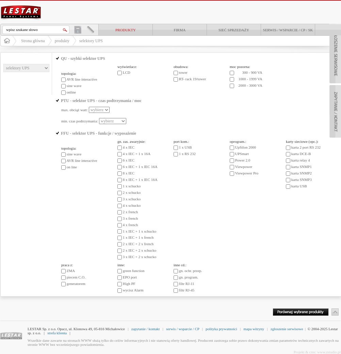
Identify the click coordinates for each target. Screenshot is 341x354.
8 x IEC (128, 173)
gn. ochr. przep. (190, 271)
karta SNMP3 (301, 180)
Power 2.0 (242, 160)
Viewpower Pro (247, 173)
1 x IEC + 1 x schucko (139, 231)
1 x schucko (132, 186)
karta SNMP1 (301, 167)
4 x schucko (132, 205)
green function (134, 271)
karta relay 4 (300, 160)
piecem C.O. (76, 277)
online (71, 92)
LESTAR (21, 5)
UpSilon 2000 (245, 147)
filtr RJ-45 (187, 290)
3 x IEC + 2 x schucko (139, 257)
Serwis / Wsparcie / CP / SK (288, 30)
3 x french (130, 218)
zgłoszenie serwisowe (287, 329)
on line (72, 167)
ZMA (71, 271)
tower (183, 72)
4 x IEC (128, 147)
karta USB (299, 186)
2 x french (130, 212)
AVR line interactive (81, 79)
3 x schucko (132, 199)
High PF (129, 284)
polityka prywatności (221, 329)
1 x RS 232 (187, 154)
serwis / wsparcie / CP (182, 329)
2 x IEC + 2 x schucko (139, 250)
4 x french (130, 225)
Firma (180, 30)
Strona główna (33, 40)
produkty (125, 30)
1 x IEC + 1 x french (138, 237)
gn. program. (188, 277)
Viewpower (244, 167)
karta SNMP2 (301, 173)
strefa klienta (57, 333)
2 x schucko (132, 192)
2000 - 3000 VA (250, 85)
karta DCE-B (301, 154)
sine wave (74, 86)
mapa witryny (253, 329)
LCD (126, 72)
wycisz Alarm (133, 290)
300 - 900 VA (252, 72)
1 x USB (185, 147)
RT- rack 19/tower (192, 79)
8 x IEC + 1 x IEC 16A (140, 180)
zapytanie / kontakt (145, 329)
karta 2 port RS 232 (306, 147)
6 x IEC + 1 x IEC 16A (140, 167)
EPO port (130, 277)
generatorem (76, 284)
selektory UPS (91, 40)
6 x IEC (128, 160)
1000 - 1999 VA (250, 79)
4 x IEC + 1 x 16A (136, 154)
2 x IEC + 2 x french (138, 244)
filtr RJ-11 (186, 284)
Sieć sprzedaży (233, 30)
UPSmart (242, 154)
